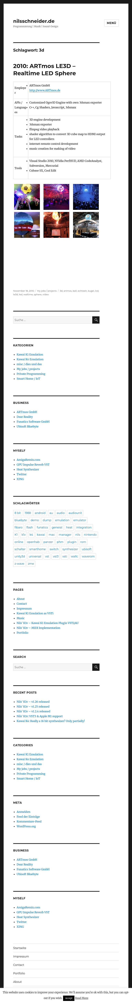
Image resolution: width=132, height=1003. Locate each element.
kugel (91, 290)
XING (20, 479)
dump (47, 520)
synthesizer (70, 549)
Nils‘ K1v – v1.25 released (33, 706)
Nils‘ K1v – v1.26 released (33, 701)
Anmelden (23, 812)
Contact (22, 603)
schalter (20, 549)
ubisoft (87, 549)
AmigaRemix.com (28, 459)
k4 (31, 534)
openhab (33, 542)
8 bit (18, 513)
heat (69, 527)
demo (35, 520)
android (40, 513)
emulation (62, 520)
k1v (23, 534)
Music (21, 618)
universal (35, 556)
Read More (81, 998)
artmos (68, 290)
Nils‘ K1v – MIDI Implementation (38, 628)
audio (61, 513)
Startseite (19, 948)
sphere (38, 294)
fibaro (19, 527)
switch (54, 549)
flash (29, 527)
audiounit (75, 513)
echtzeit (82, 290)
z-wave (19, 563)
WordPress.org (26, 826)
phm (60, 542)
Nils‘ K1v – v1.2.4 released (33, 711)
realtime (28, 294)
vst (47, 556)
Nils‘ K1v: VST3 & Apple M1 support (40, 716)
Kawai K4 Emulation (30, 359)
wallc (74, 556)
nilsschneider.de (33, 21)
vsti (64, 556)
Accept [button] (68, 998)
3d (61, 290)
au (51, 513)
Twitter (22, 474)
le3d (15, 294)
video (46, 294)
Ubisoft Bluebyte (27, 426)
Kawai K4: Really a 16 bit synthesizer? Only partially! (51, 721)
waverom (88, 556)
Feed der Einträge (28, 816)
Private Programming (31, 374)
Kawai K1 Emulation (30, 354)
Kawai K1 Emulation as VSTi (35, 613)
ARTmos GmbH (27, 412)
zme (31, 563)
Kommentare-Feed (29, 821)
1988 (28, 513)
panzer (48, 542)
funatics (42, 527)
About (21, 599)
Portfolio (22, 632)
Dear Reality (25, 416)
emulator (79, 520)
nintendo (90, 534)
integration (84, 527)
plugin (71, 542)
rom (83, 542)
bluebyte (21, 520)
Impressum (24, 608)
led (20, 294)
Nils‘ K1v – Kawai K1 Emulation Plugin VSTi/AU (48, 623)
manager (65, 534)
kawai (41, 534)
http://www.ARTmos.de (44, 90)
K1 (16, 534)
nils (77, 534)
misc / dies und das (29, 364)
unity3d (20, 556)
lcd (97, 290)
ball (75, 290)
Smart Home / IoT (28, 378)
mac (52, 534)
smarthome (37, 549)
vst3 (55, 556)
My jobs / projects (47, 290)
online (19, 542)
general (57, 527)
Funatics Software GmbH (33, 421)
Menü (111, 23)
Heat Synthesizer (28, 469)
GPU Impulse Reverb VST (33, 464)
